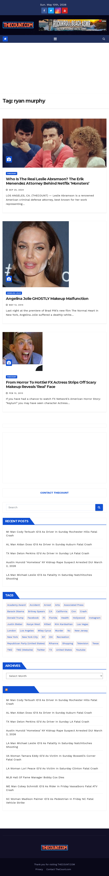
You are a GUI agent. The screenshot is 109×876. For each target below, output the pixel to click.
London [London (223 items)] (11, 630)
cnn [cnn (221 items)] (73, 611)
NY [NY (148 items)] (43, 637)
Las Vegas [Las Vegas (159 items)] (82, 624)
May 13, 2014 (16, 305)
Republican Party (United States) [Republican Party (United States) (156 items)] (26, 643)
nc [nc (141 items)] (69, 630)
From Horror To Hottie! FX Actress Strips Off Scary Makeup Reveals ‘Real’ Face (51, 384)
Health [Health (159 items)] (65, 617)
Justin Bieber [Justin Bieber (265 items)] (14, 624)
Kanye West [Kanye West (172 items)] (33, 624)
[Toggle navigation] (55, 38)
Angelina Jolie (14, 293)
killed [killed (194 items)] (47, 624)
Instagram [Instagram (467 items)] (95, 617)
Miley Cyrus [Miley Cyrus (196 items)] (44, 630)
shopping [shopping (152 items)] (67, 643)
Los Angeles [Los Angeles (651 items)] (27, 630)
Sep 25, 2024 (16, 190)
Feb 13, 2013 (16, 393)
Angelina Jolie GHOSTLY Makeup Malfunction (47, 298)
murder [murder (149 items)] (59, 630)
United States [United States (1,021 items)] (64, 649)
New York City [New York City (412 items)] (30, 637)
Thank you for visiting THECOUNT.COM (54, 864)
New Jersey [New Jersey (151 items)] (81, 630)
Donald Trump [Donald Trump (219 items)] (15, 617)
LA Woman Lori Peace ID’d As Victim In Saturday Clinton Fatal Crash (52, 768)
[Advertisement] (54, 68)
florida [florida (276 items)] (53, 617)
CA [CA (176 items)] (50, 611)
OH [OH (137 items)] (51, 637)
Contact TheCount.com (58, 869)
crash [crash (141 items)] (83, 611)
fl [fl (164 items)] (44, 617)
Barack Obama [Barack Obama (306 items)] (15, 611)
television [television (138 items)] (82, 643)
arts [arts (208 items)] (57, 605)
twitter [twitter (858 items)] (41, 649)
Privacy (39, 869)
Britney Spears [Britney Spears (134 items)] (36, 611)
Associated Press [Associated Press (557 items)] (74, 605)
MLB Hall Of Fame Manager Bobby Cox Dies (35, 777)
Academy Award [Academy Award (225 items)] (16, 605)
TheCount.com (20, 689)
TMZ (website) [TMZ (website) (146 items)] (24, 649)
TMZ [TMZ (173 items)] (9, 649)
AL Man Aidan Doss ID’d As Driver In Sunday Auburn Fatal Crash (49, 544)
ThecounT (11, 173)
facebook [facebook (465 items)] (33, 617)
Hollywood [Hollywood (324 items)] (79, 617)
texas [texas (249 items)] (95, 643)
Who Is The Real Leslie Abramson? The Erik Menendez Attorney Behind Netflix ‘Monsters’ (47, 181)
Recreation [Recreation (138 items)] (63, 637)
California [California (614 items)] (61, 611)
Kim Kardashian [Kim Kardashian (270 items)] (64, 624)
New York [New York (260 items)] (12, 637)
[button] (104, 38)
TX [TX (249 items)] (50, 649)
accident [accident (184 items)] (35, 605)
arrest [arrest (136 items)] (47, 605)
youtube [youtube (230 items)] (80, 649)
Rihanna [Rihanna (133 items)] (53, 643)
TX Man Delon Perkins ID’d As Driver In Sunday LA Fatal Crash (47, 553)
